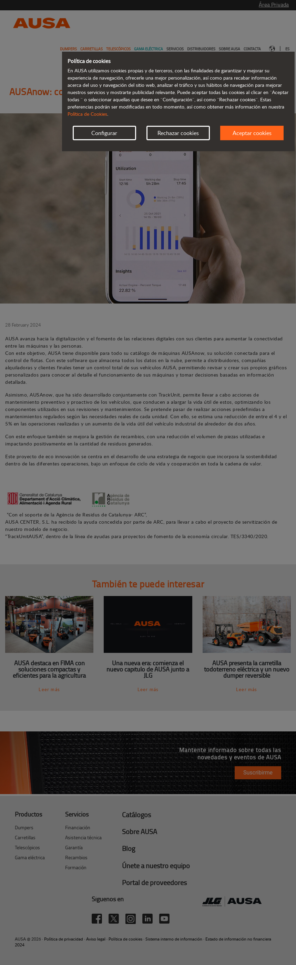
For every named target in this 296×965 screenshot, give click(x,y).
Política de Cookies (87, 114)
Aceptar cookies (252, 133)
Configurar (104, 133)
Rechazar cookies (178, 133)
